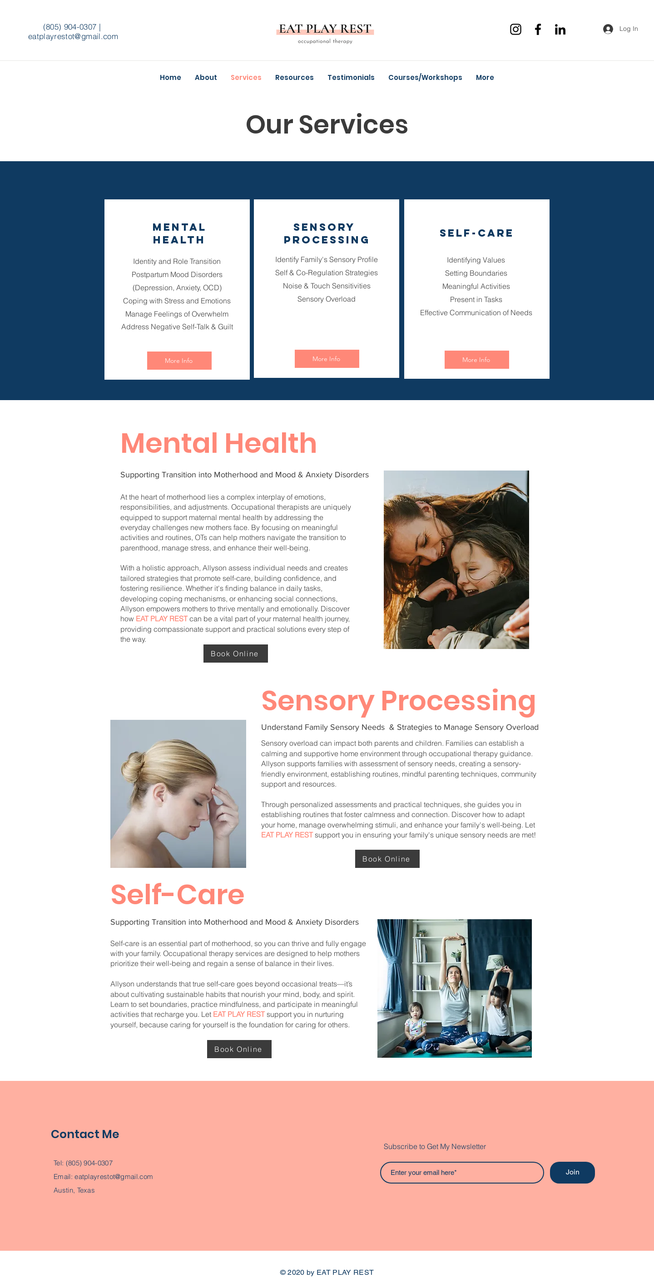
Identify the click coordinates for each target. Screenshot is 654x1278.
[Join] (572, 1173)
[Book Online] (235, 653)
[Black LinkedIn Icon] (560, 29)
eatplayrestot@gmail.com (73, 36)
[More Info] (179, 361)
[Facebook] (537, 29)
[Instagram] (515, 29)
